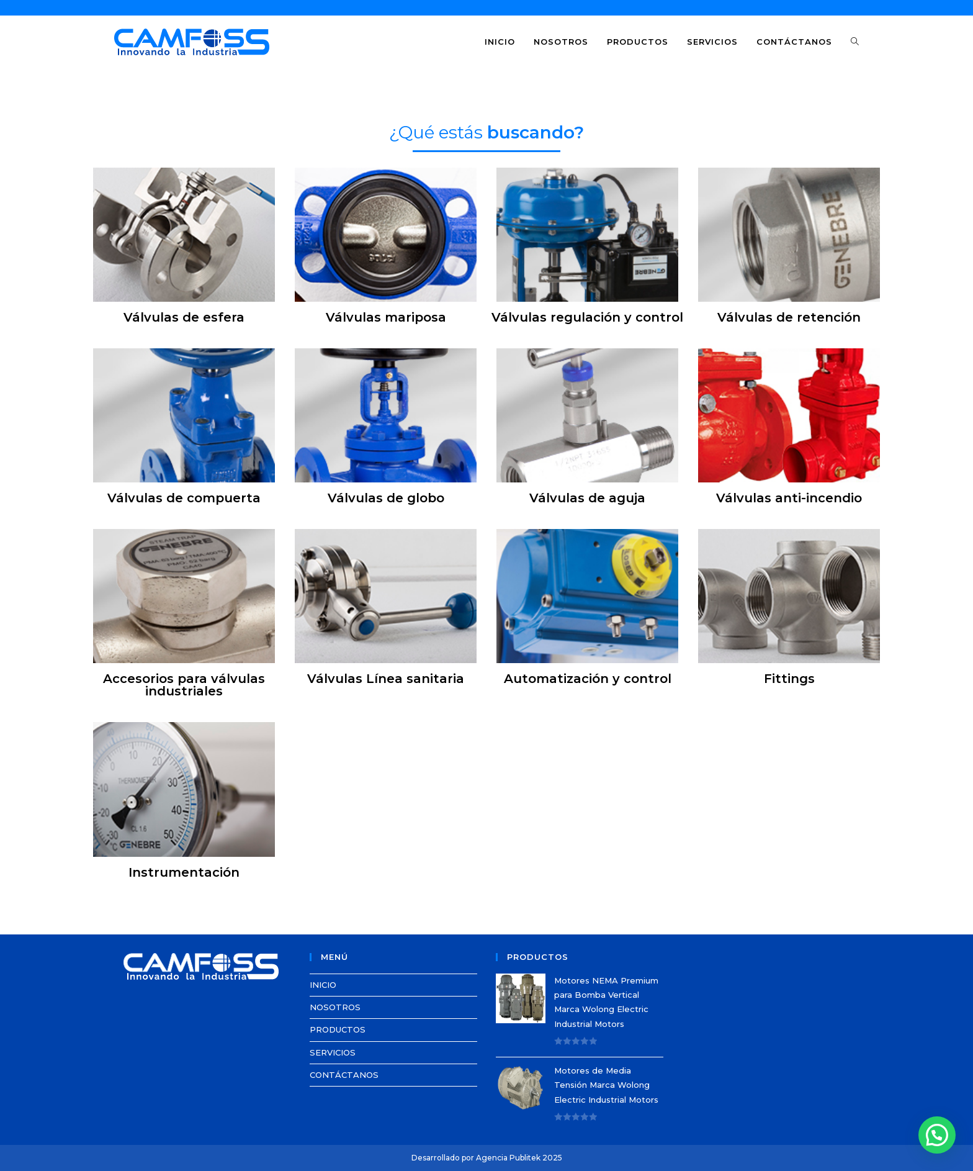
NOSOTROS (335, 1007)
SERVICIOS (333, 1052)
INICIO (323, 985)
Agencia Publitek (508, 1157)
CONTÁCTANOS (344, 1075)
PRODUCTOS (337, 1029)
